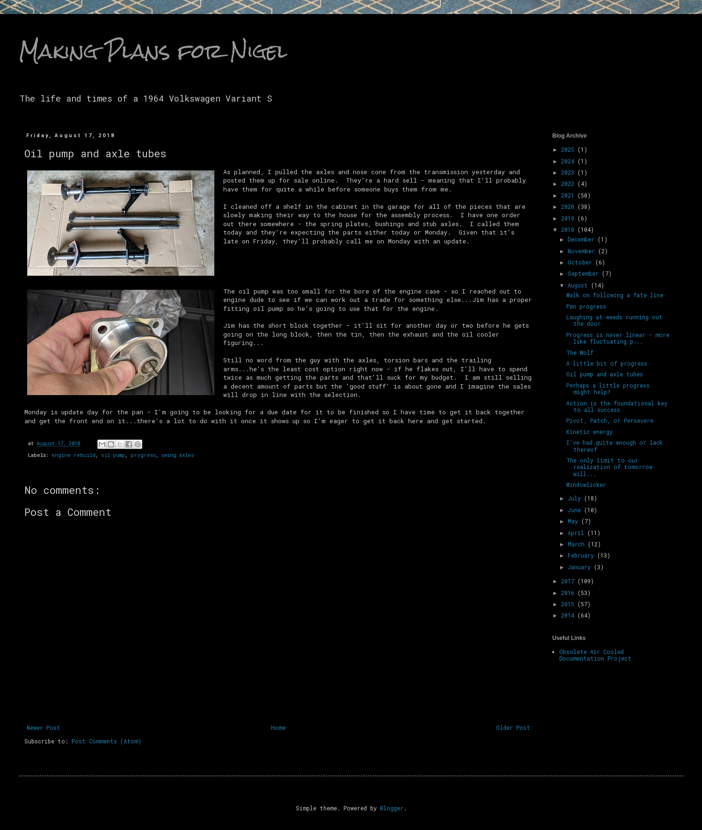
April (577, 532)
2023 (569, 172)
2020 (569, 206)
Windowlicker (586, 484)
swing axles (177, 455)
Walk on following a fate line (614, 295)
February (582, 555)
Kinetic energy (589, 431)
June (576, 510)
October (581, 262)
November (583, 251)
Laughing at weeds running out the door (614, 320)
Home (278, 727)
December (583, 239)
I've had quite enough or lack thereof (614, 446)
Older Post (513, 727)
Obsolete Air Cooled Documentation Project (595, 655)
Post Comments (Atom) (106, 741)
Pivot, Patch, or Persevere (609, 420)
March (578, 544)
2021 (569, 195)
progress (143, 455)
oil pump (113, 455)
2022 (569, 183)
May (574, 521)
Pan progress (586, 306)
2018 (569, 229)
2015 (569, 604)
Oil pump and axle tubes (604, 374)
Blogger (391, 808)
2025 (569, 149)
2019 (569, 218)
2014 (569, 615)
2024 (569, 161)
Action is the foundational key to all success (616, 406)
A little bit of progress (606, 363)
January (581, 567)
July (576, 498)
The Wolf (579, 352)
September (585, 273)
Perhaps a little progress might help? (608, 389)
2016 (569, 592)
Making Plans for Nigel (153, 51)
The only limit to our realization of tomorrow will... (609, 466)
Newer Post (43, 727)
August (579, 285)
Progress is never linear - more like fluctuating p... (617, 338)
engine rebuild (73, 455)
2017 (569, 581)
